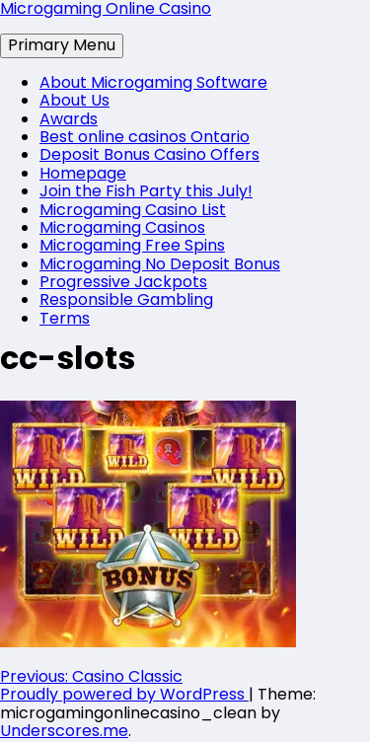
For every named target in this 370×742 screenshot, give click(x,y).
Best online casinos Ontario (144, 136)
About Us (74, 100)
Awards (68, 119)
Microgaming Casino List (132, 209)
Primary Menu (61, 45)
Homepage (82, 173)
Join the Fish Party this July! (146, 191)
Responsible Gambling (126, 299)
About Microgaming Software (153, 82)
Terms (64, 318)
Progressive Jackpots (123, 281)
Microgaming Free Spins (132, 245)
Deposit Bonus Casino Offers (149, 154)
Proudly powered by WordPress (124, 694)
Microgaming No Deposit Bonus (159, 264)
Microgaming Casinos (122, 227)
